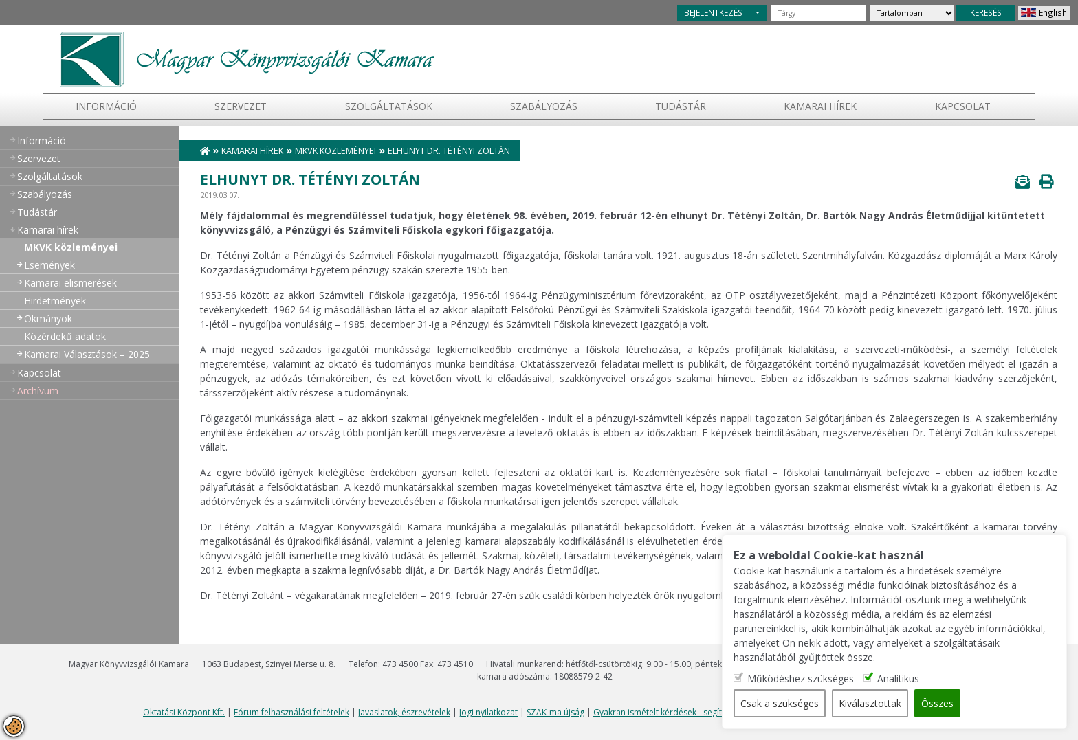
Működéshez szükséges (802, 678)
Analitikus (900, 678)
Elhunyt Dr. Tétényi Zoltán (449, 151)
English (1053, 12)
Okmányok (48, 318)
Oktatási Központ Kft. (184, 712)
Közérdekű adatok (65, 336)
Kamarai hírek (820, 106)
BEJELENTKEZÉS (713, 12)
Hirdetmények (55, 300)
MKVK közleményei (71, 247)
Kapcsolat (963, 106)
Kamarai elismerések (70, 282)
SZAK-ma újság (555, 712)
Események (49, 264)
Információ (106, 106)
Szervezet (240, 106)
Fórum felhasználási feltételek (291, 712)
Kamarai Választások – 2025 (87, 354)
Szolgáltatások (388, 106)
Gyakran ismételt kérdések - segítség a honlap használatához (711, 712)
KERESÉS (986, 12)
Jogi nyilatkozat (488, 712)
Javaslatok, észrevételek (404, 712)
